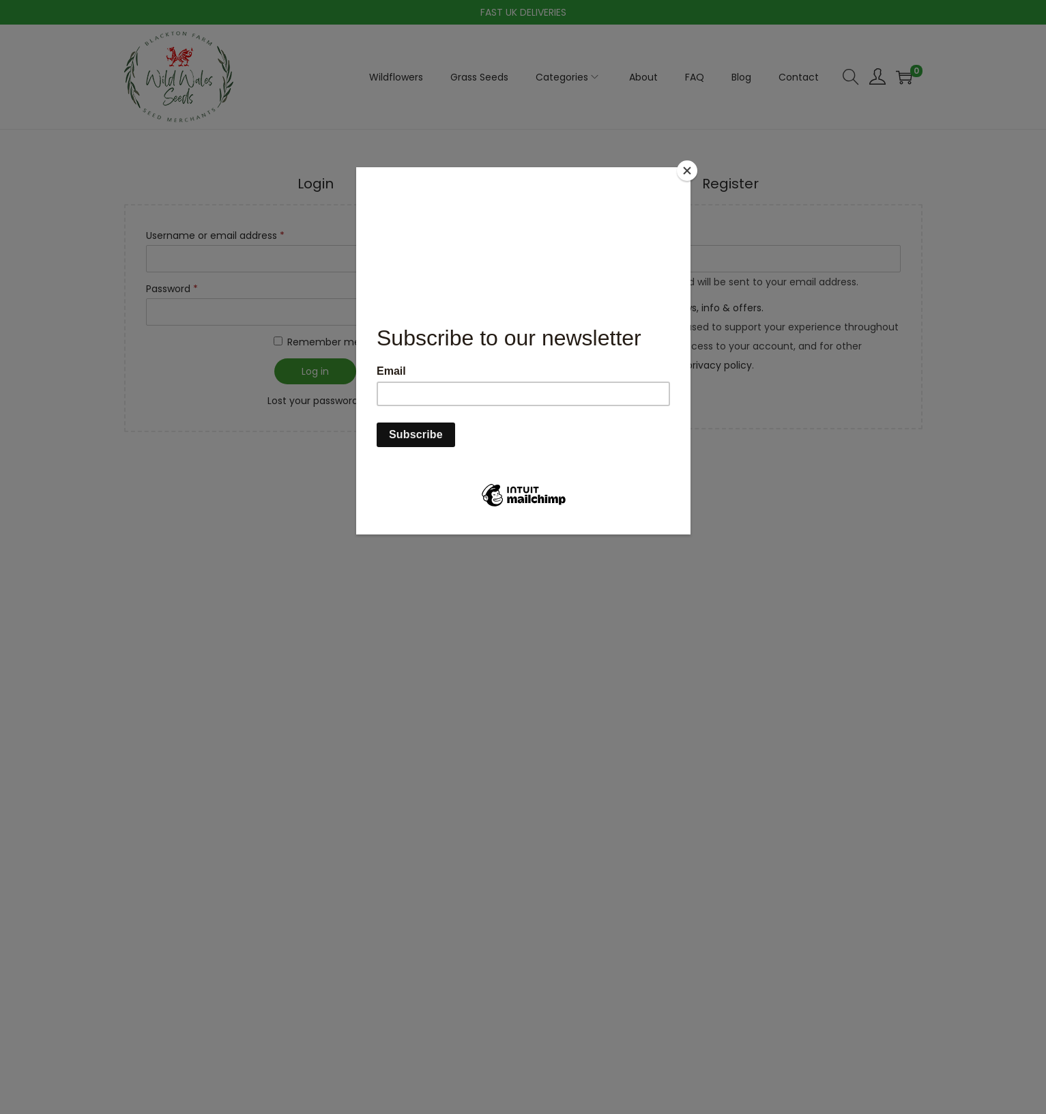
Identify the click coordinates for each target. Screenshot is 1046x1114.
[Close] (687, 170)
